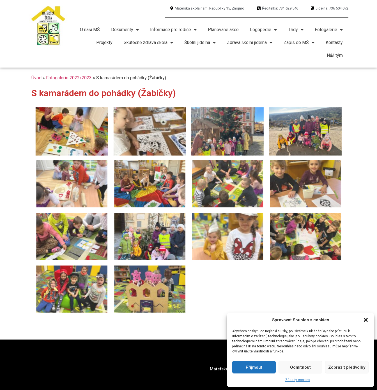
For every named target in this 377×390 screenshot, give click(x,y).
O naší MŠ (90, 29)
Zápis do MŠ (299, 43)
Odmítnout (300, 367)
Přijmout (254, 367)
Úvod (36, 77)
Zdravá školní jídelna (249, 43)
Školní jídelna (200, 43)
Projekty (104, 42)
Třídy (296, 30)
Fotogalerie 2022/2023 (69, 77)
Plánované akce (223, 29)
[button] (366, 320)
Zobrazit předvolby (346, 367)
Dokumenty (125, 30)
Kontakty (334, 42)
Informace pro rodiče (173, 30)
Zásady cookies (297, 380)
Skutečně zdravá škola (148, 43)
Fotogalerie (329, 30)
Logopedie (263, 30)
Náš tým (335, 55)
